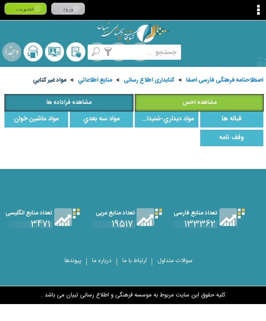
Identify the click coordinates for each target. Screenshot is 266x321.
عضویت (25, 8)
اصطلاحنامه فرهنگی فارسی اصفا (224, 80)
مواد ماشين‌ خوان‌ (36, 119)
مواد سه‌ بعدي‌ (101, 119)
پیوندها (72, 261)
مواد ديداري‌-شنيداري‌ (166, 119)
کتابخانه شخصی (75, 52)
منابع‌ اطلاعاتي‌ (95, 80)
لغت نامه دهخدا (11, 52)
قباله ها (232, 119)
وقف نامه (231, 137)
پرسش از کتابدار (54, 52)
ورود (68, 8)
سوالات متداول (175, 261)
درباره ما (102, 261)
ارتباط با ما (134, 261)
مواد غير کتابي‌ (49, 80)
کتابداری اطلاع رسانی (149, 80)
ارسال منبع (33, 52)
